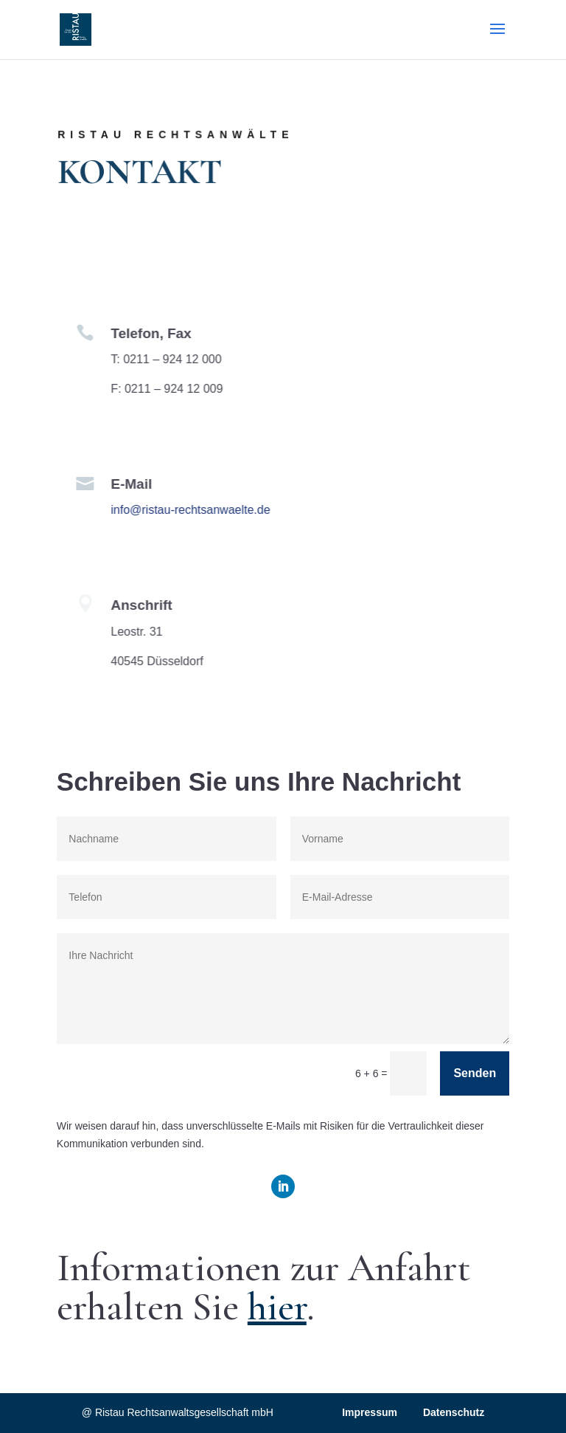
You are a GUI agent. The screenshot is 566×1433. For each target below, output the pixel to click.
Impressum (369, 1412)
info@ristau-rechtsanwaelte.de (184, 510)
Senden (474, 1073)
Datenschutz (453, 1412)
